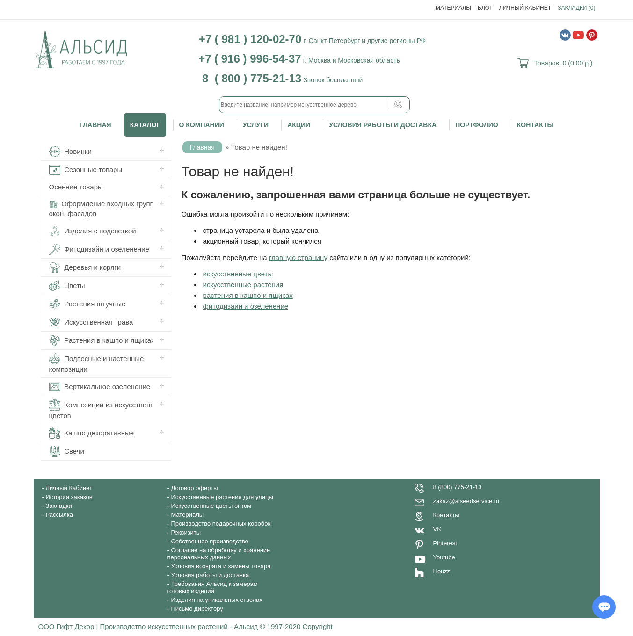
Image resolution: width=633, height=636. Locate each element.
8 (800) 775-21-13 (457, 487)
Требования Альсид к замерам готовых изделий (212, 587)
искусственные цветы (238, 274)
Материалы (453, 8)
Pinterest (445, 543)
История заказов (68, 496)
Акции (298, 125)
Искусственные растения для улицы (222, 496)
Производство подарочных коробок (220, 523)
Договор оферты (194, 487)
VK (437, 529)
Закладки (58, 505)
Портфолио (476, 125)
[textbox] (314, 104)
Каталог (145, 125)
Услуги (256, 125)
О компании (201, 125)
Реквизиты (186, 532)
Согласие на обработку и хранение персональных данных (218, 554)
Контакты (535, 125)
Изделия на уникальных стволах (216, 599)
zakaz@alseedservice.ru (466, 501)
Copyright (318, 626)
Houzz (442, 571)
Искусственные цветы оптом (211, 505)
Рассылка (59, 514)
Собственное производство (209, 541)
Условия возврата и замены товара (220, 566)
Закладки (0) (576, 8)
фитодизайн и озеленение (246, 306)
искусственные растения (243, 285)
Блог (485, 8)
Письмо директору (197, 608)
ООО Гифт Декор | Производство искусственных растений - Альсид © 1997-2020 (170, 626)
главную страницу (298, 257)
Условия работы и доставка (383, 125)
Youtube (444, 557)
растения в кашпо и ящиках (248, 295)
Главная (95, 125)
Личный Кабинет (525, 8)
